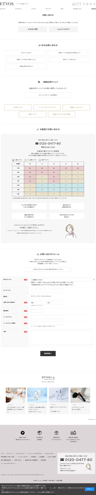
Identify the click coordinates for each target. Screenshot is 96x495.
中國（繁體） (59, 480)
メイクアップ (18, 9)
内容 (4, 331)
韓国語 (45, 480)
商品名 (5, 296)
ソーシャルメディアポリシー (8, 463)
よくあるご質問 (33, 29)
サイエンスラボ (49, 453)
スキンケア (2, 9)
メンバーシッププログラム (35, 453)
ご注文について (18, 107)
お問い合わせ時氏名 (9, 302)
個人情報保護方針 (6, 460)
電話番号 (5, 311)
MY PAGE (84, 4)
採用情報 (43, 460)
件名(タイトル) (7, 279)
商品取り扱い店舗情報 (31, 460)
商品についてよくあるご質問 (61, 114)
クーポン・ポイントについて (47, 107)
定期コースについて (76, 107)
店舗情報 (93, 9)
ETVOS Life (91, 419)
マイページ (10, 453)
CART (94, 4)
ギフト (62, 9)
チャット (47, 282)
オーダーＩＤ (6, 290)
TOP (2, 453)
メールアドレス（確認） (9, 323)
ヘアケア (33, 9)
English (40, 480)
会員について (33, 114)
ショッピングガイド (63, 29)
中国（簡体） (51, 480)
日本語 (35, 480)
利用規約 (33, 457)
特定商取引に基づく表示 (8, 457)
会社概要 (41, 457)
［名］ (48, 303)
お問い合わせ (18, 460)
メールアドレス (7, 317)
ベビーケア (48, 9)
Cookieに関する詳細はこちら (45, 492)
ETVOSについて (77, 9)
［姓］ (32, 303)
